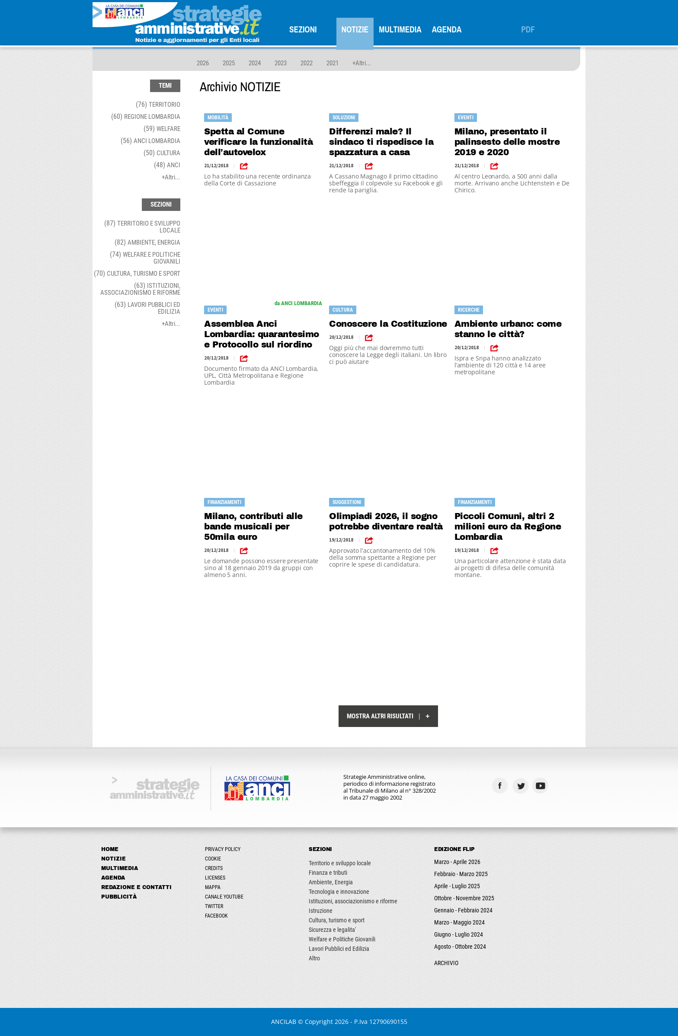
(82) (147, 242)
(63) (140, 288)
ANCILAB (283, 1021)
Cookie (213, 858)
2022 (307, 63)
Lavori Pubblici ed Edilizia (339, 948)
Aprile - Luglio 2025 (457, 886)
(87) (142, 226)
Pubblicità (119, 896)
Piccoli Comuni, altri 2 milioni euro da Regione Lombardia (507, 526)
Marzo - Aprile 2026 (457, 861)
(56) (150, 141)
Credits (214, 868)
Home (109, 849)
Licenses (215, 877)
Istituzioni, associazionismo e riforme (353, 901)
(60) (145, 116)
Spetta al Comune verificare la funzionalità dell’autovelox (258, 142)
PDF (528, 29)
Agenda (447, 29)
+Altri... (361, 63)
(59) (162, 128)
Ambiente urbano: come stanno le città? (508, 329)
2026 (203, 63)
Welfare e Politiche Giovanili (342, 939)
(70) (137, 273)
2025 (229, 63)
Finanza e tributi (328, 872)
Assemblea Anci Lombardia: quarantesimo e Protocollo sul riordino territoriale (261, 334)
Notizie (355, 29)
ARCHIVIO (446, 962)
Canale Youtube (224, 896)
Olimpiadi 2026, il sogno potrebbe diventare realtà (386, 521)
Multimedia (400, 29)
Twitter (214, 906)
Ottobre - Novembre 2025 (464, 898)
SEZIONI (303, 29)
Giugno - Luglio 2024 (458, 934)
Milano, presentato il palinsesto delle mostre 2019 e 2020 (507, 142)
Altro (314, 958)
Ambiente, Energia (331, 882)
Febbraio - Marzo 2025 (461, 873)
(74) (145, 257)
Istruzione (321, 910)
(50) (162, 153)
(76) (158, 104)
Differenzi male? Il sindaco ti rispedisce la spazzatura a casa (381, 142)
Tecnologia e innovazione (339, 891)
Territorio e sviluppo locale (340, 863)
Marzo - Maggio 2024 (459, 922)
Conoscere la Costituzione (388, 323)
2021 (332, 63)
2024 (255, 63)
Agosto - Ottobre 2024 (460, 946)
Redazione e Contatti (136, 887)
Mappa (213, 887)
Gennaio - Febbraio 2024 (463, 910)
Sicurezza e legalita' (332, 929)
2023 (281, 63)
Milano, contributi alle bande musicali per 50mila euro (253, 526)
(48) (167, 165)
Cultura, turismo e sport (337, 920)
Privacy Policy (222, 849)
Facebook (216, 915)
